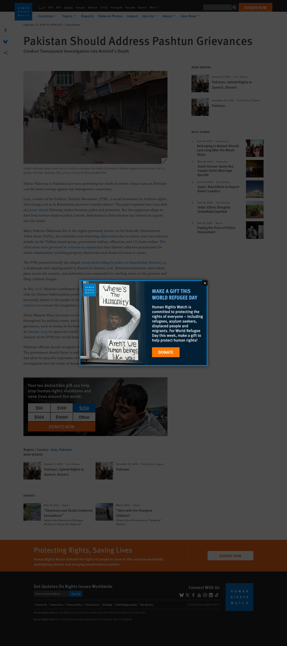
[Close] (205, 282)
